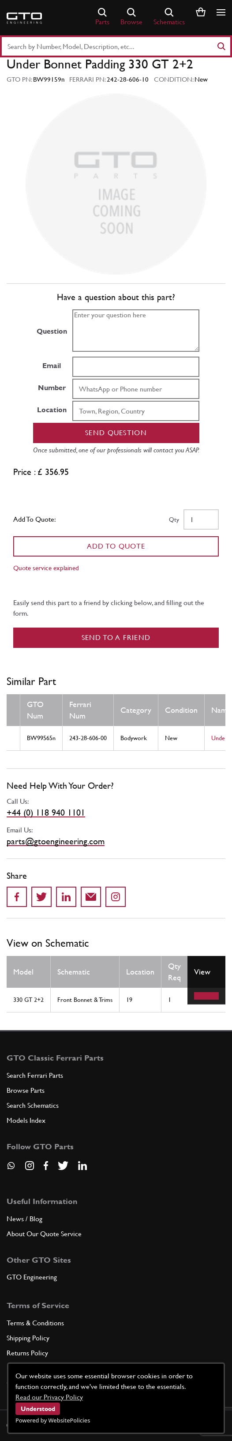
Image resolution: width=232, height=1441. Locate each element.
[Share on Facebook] (17, 897)
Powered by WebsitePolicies (52, 1420)
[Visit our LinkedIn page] (82, 1165)
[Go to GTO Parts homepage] (24, 18)
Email (51, 365)
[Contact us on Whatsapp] (11, 1169)
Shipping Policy (28, 1338)
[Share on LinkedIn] (66, 897)
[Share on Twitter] (41, 897)
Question (52, 331)
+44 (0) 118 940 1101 (46, 812)
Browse (131, 17)
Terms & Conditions (35, 1323)
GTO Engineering (32, 1277)
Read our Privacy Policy (49, 1397)
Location (52, 410)
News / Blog (24, 1219)
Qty (174, 519)
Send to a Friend (116, 637)
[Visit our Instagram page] (29, 1165)
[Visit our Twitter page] (63, 1165)
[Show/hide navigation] (221, 12)
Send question (116, 433)
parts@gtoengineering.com (56, 841)
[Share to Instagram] (115, 897)
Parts (102, 17)
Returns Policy (27, 1353)
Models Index (26, 1120)
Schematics (169, 17)
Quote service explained (46, 568)
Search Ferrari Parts (35, 1075)
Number (52, 388)
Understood (38, 1408)
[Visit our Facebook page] (45, 1165)
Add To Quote (116, 546)
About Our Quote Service (44, 1234)
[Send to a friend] (91, 897)
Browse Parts (26, 1090)
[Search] (221, 46)
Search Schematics (33, 1105)
